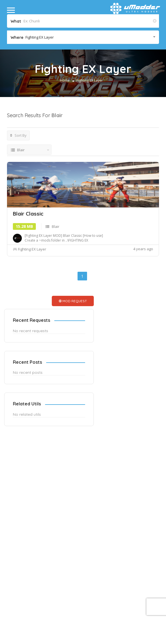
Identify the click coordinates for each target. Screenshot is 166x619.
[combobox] (83, 37)
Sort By (18, 135)
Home (65, 80)
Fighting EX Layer (89, 80)
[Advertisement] (52, 184)
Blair (55, 271)
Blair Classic (28, 259)
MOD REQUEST (84, 346)
